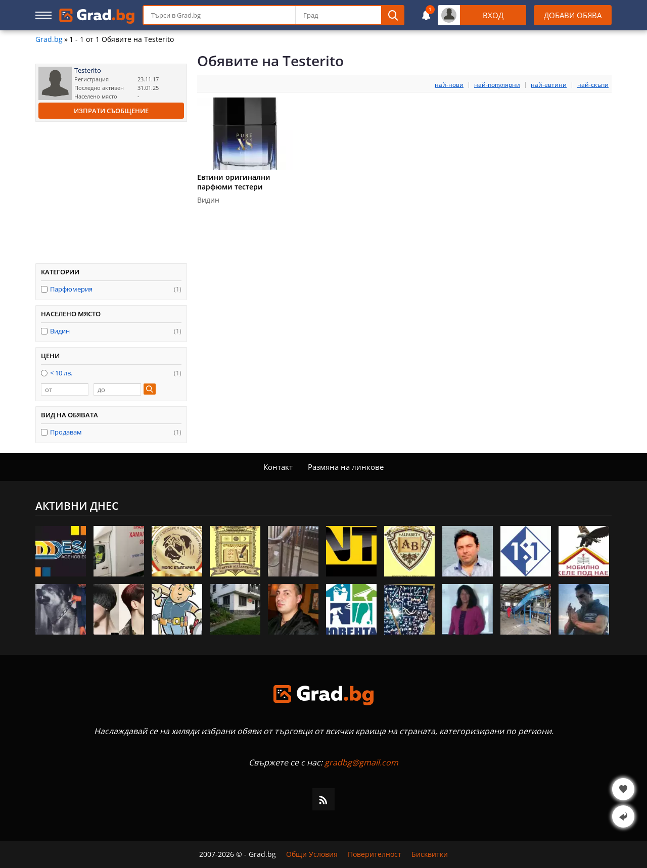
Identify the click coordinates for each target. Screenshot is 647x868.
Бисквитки (429, 854)
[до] (117, 389)
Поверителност (374, 854)
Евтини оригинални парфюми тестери (233, 181)
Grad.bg (49, 39)
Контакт (278, 467)
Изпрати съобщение (111, 110)
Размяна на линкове (346, 467)
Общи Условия (312, 854)
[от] (64, 389)
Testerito (87, 70)
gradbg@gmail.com (361, 762)
